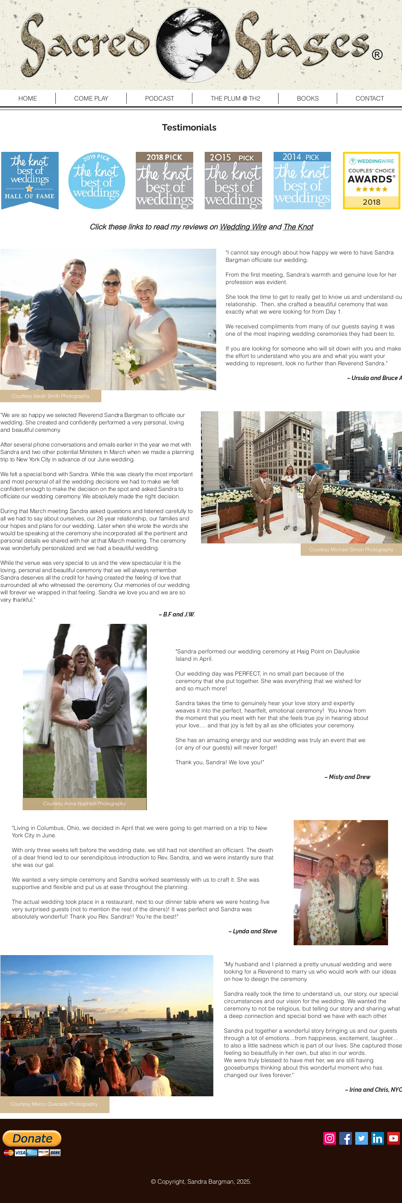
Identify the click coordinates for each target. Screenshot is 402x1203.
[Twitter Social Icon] (361, 1138)
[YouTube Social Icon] (393, 1138)
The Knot (298, 226)
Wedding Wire (242, 226)
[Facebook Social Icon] (345, 1138)
